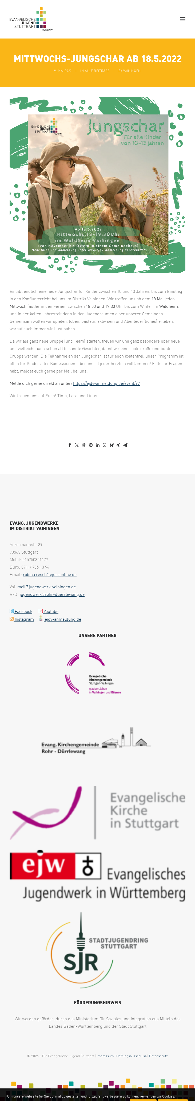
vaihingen (132, 71)
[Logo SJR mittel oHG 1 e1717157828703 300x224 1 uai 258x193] (97, 950)
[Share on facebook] (70, 445)
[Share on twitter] (77, 445)
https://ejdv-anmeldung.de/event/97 (106, 383)
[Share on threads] (84, 445)
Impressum (105, 1056)
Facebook (21, 611)
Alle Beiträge (97, 71)
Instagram (22, 619)
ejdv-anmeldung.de (59, 619)
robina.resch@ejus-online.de (50, 574)
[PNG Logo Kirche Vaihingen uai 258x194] (97, 674)
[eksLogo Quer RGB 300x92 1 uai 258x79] (97, 813)
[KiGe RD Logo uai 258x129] (97, 743)
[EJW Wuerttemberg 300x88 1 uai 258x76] (97, 875)
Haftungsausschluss (131, 1056)
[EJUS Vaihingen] (31, 19)
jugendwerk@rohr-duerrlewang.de (52, 594)
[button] (182, 19)
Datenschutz (158, 1056)
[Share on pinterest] (90, 445)
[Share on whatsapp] (104, 445)
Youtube (48, 611)
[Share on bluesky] (111, 445)
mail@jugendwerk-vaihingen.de (46, 586)
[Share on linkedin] (97, 445)
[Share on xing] (118, 445)
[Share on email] (125, 445)
